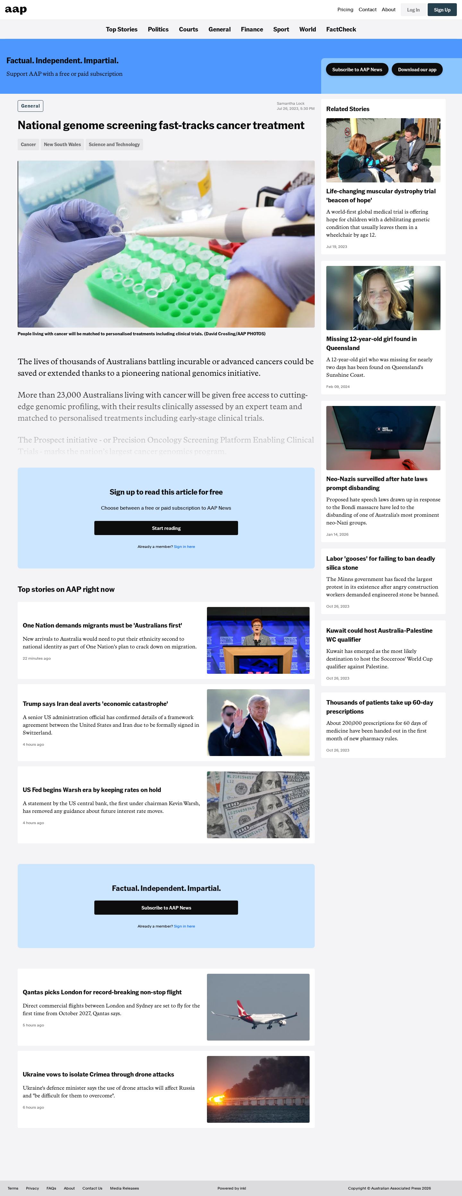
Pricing (346, 10)
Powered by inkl (232, 1188)
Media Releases (124, 1188)
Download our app (417, 69)
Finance (252, 29)
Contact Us (92, 1188)
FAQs (51, 1188)
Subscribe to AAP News (357, 69)
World (307, 29)
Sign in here (184, 546)
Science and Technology (114, 144)
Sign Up (442, 9)
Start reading (166, 528)
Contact (368, 10)
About (389, 10)
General (220, 29)
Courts (188, 29)
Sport (281, 29)
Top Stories (122, 29)
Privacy (32, 1188)
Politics (158, 29)
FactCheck (341, 29)
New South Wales (62, 144)
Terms (13, 1188)
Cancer (28, 144)
